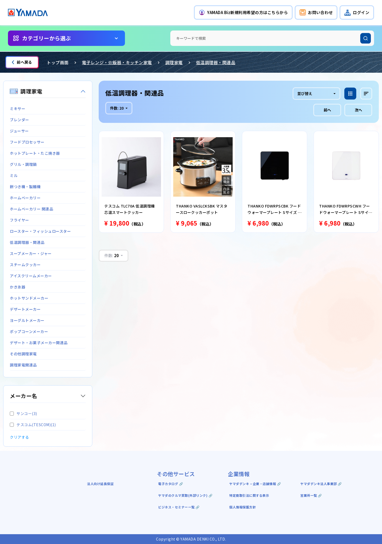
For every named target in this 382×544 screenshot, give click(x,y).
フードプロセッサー (27, 142)
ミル (14, 175)
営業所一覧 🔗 (311, 495)
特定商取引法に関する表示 (249, 495)
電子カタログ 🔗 (170, 483)
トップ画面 (58, 62)
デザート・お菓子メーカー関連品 (39, 342)
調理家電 (174, 62)
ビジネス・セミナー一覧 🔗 (179, 507)
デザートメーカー (25, 309)
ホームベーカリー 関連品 (31, 208)
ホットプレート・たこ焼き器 (35, 153)
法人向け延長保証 (100, 483)
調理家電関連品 (23, 365)
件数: (117, 108)
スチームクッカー (25, 264)
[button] (243, 12)
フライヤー (19, 220)
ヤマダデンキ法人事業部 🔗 (321, 483)
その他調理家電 (23, 353)
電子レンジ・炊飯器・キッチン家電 (117, 62)
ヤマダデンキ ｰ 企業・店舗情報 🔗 (255, 483)
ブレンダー (19, 119)
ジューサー (19, 130)
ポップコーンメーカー (29, 331)
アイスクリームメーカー (31, 275)
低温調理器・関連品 (216, 62)
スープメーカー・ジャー (31, 253)
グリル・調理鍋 (23, 164)
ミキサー (17, 108)
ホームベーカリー (25, 197)
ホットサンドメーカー (29, 298)
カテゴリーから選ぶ (46, 38)
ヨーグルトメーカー (27, 320)
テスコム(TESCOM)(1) (33, 424)
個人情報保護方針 (242, 507)
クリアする (19, 437)
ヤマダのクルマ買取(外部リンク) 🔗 (185, 495)
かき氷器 (17, 287)
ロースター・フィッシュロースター (40, 231)
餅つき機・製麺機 (25, 186)
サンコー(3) (23, 413)
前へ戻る (22, 62)
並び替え (304, 93)
